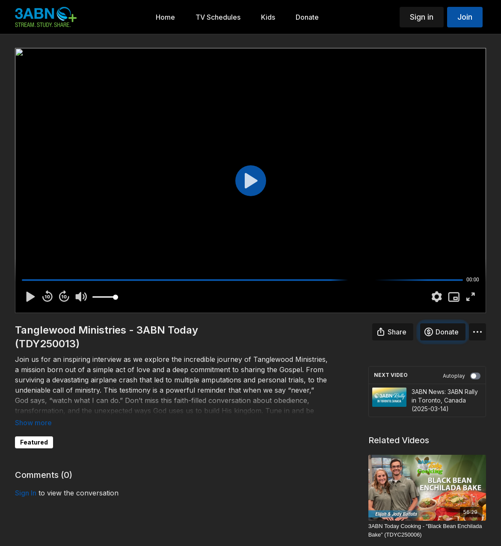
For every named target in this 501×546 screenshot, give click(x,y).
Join (464, 16)
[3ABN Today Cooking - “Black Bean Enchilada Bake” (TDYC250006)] (427, 530)
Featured (34, 442)
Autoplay (461, 376)
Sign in (421, 16)
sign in (25, 493)
